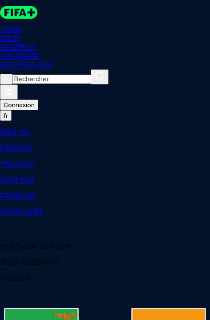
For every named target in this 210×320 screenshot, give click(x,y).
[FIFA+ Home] (18, 12)
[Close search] (6, 79)
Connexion (19, 105)
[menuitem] (105, 132)
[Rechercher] (100, 76)
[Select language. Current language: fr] (6, 115)
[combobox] (52, 79)
